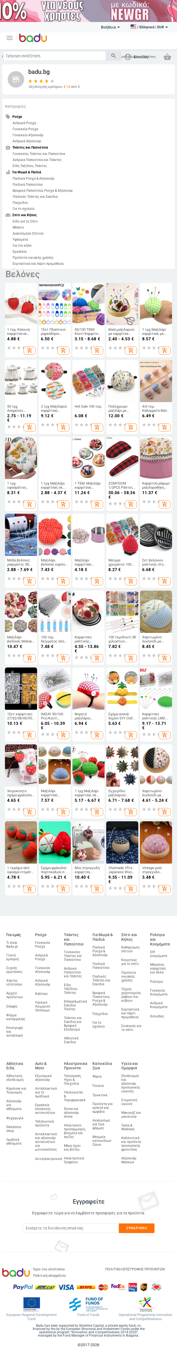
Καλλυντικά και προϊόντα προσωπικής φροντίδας (131, 1143)
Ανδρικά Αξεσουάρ (27, 141)
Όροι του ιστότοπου (49, 1269)
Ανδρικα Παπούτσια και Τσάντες (37, 160)
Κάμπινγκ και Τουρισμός (16, 1090)
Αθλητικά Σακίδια (71, 1040)
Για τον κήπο (22, 245)
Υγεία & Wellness (127, 1127)
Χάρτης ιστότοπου (14, 982)
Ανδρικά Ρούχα (24, 123)
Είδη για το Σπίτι (25, 221)
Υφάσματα (20, 239)
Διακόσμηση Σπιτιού (28, 233)
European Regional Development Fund (31, 1317)
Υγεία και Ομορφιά (129, 1065)
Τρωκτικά (99, 1095)
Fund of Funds (88, 1315)
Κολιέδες (157, 1016)
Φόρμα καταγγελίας (15, 1017)
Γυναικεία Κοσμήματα (158, 992)
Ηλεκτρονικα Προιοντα (75, 1065)
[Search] (54, 56)
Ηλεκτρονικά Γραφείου (74, 1160)
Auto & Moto (41, 1065)
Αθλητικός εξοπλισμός (15, 1078)
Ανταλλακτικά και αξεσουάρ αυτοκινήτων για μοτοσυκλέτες (46, 1141)
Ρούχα (40, 935)
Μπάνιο (18, 227)
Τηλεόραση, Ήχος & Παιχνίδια (72, 1080)
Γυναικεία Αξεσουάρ (28, 135)
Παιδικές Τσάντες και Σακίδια (35, 197)
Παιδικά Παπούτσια (28, 185)
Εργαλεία (20, 252)
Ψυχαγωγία (14, 1118)
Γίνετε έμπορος (12, 957)
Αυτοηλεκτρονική (48, 1159)
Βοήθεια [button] (110, 27)
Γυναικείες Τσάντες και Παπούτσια (39, 154)
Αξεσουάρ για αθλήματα (13, 1105)
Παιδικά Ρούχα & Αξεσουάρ (33, 178)
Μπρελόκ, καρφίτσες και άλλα (158, 968)
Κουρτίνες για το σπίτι (130, 962)
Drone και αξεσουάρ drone (71, 1112)
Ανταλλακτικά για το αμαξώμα (46, 1092)
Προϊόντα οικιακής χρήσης (33, 258)
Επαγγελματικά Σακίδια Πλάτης (75, 1005)
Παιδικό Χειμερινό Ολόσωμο (42, 1006)
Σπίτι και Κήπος (129, 937)
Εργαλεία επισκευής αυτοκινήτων (45, 1109)
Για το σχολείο (24, 209)
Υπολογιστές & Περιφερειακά (74, 1096)
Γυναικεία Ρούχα (25, 129)
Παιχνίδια (20, 203)
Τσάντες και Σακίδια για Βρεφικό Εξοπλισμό (73, 1023)
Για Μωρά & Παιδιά (102, 937)
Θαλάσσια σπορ (13, 1129)
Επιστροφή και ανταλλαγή (14, 1031)
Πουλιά (98, 1086)
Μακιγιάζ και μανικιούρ (131, 1114)
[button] (9, 38)
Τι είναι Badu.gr (12, 944)
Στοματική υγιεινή (129, 1102)
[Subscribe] (71, 1228)
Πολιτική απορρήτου (49, 1275)
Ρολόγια (156, 982)
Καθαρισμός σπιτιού (130, 949)
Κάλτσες (41, 994)
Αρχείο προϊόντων (14, 995)
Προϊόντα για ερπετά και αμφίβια (102, 1108)
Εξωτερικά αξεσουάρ (43, 1078)
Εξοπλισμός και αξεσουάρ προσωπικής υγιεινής (130, 1083)
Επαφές (12, 1006)
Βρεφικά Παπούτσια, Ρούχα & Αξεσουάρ (43, 191)
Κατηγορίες (15, 106)
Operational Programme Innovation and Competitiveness (145, 1317)
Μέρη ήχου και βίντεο (72, 1147)
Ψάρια (97, 1076)
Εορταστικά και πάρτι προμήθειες (38, 264)
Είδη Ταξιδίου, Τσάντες (30, 166)
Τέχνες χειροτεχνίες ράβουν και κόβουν (131, 995)
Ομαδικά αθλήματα (13, 1141)
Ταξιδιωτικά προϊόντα (44, 1123)
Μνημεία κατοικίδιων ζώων (101, 1141)
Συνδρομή (136, 1228)
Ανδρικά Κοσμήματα (158, 1005)
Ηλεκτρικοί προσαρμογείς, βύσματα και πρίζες (75, 1131)
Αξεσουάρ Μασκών (128, 1160)
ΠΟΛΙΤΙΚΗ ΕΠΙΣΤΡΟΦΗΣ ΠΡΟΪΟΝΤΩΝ (135, 1269)
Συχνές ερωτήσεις (14, 970)
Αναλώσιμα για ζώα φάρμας (101, 1124)
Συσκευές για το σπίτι (131, 1028)
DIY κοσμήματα (158, 954)
